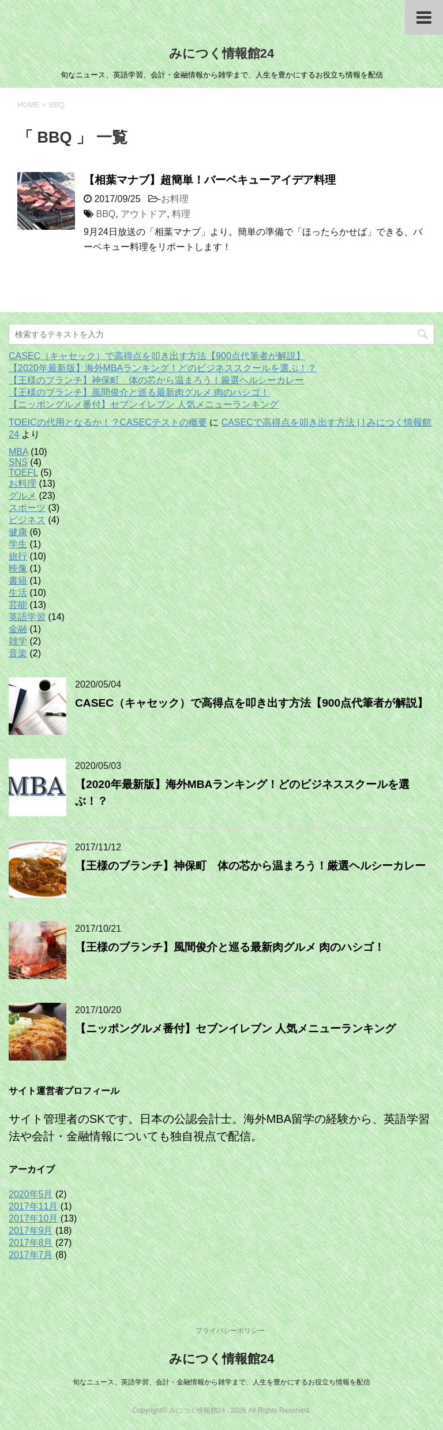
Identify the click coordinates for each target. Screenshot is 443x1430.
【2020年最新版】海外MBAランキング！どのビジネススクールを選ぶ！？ (163, 368)
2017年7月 (31, 1255)
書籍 (18, 580)
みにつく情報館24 (221, 53)
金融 (18, 629)
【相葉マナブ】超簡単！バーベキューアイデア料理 (210, 180)
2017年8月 (31, 1243)
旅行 (18, 556)
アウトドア (144, 214)
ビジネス (27, 520)
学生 (18, 544)
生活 (18, 593)
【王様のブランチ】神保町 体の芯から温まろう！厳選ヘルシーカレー (156, 380)
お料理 (175, 199)
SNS (18, 462)
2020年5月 (31, 1194)
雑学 (18, 641)
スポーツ (27, 508)
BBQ (105, 214)
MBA (18, 452)
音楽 (18, 653)
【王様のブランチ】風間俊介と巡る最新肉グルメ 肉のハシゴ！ (139, 392)
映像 (18, 568)
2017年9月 (31, 1230)
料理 (181, 214)
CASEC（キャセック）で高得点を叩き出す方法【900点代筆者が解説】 (157, 356)
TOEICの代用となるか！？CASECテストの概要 (108, 422)
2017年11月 (33, 1206)
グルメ (22, 496)
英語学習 (27, 617)
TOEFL (23, 472)
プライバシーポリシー (230, 1331)
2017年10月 (33, 1218)
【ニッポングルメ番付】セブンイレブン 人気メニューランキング (144, 404)
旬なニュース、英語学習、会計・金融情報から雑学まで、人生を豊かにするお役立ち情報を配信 (221, 1382)
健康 (18, 532)
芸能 (18, 605)
